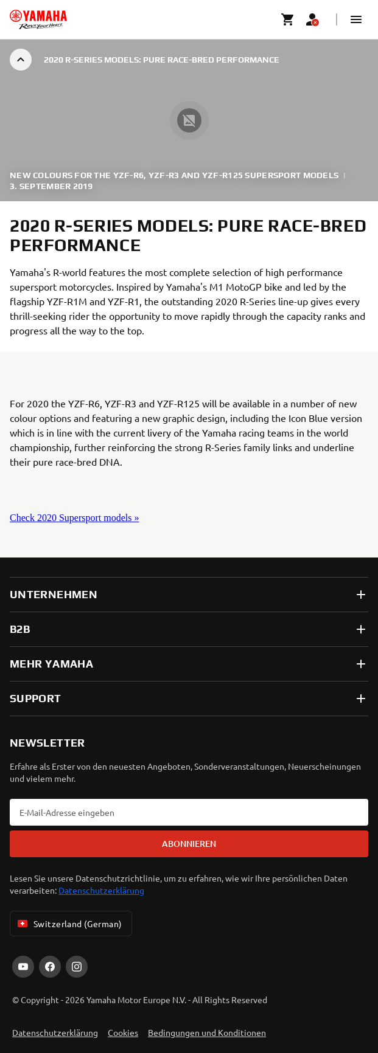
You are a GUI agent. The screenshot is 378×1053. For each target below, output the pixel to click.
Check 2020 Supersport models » (74, 518)
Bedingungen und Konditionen (207, 1032)
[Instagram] (77, 967)
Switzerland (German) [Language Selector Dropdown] (68, 923)
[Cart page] (288, 19)
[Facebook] (50, 967)
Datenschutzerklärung (101, 890)
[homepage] (38, 19)
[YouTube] (23, 967)
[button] (356, 19)
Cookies (123, 1032)
